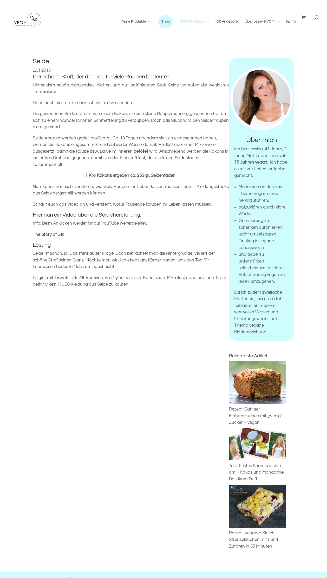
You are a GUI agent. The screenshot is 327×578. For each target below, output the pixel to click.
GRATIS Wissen (192, 21)
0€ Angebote (227, 21)
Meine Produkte (133, 21)
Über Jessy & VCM (259, 21)
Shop (165, 21)
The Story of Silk (48, 234)
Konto (291, 21)
